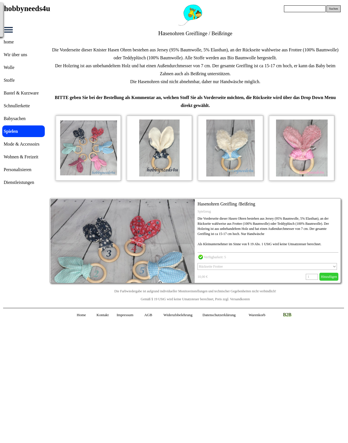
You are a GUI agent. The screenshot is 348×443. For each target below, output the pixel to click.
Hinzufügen (329, 277)
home (9, 41)
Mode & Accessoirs (21, 144)
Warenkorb (257, 315)
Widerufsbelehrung (178, 315)
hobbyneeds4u (27, 8)
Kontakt (103, 315)
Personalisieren (17, 169)
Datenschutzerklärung (219, 315)
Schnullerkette (17, 105)
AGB (148, 315)
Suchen (333, 8)
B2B (287, 314)
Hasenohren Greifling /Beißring (226, 203)
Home (81, 315)
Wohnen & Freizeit (21, 156)
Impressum (124, 315)
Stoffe (9, 80)
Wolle (9, 67)
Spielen (11, 131)
